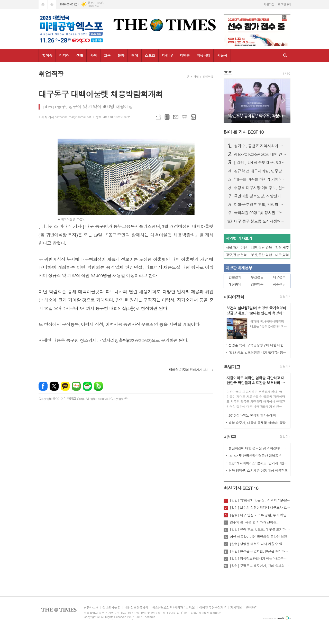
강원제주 (257, 284)
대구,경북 (282, 254)
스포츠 (150, 55)
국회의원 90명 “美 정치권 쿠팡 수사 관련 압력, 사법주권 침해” (260, 212)
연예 (134, 55)
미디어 (64, 55)
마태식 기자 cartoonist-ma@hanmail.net (65, 117)
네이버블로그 (76, 386)
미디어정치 (234, 297)
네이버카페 (87, 386)
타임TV (167, 55)
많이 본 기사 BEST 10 (243, 132)
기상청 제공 (93, 6)
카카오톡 (65, 386)
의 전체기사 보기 (189, 369)
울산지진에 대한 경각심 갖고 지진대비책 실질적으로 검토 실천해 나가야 (258, 448)
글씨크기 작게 (210, 117)
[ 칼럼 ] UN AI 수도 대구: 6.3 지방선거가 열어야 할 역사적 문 (260, 162)
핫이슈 (47, 55)
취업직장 (208, 76)
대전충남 (235, 284)
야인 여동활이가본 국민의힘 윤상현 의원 (258, 536)
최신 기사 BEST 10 (241, 488)
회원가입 (269, 4)
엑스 (54, 386)
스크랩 (193, 117)
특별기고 (232, 367)
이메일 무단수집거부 (212, 607)
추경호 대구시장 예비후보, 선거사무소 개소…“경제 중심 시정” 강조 (260, 187)
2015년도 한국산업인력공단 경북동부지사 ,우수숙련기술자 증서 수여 (258, 455)
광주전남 (279, 284)
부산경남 (257, 277)
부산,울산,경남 (261, 254)
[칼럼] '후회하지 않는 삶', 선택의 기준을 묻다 (260, 500)
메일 (175, 117)
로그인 (282, 4)
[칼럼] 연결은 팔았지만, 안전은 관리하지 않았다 (260, 551)
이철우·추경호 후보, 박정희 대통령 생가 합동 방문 (260, 204)
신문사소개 (91, 607)
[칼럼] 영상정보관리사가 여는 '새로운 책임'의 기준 (260, 558)
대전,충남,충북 (261, 247)
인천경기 (235, 277)
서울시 (222, 55)
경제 (196, 76)
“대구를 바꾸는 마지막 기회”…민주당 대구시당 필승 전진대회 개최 (260, 179)
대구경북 (279, 277)
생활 (79, 55)
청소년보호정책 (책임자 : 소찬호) (173, 607)
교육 (107, 55)
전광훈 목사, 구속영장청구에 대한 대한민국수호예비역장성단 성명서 (258, 345)
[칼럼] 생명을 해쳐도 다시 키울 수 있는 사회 (260, 544)
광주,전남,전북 (236, 254)
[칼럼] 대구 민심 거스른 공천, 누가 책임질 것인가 (260, 515)
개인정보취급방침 (136, 607)
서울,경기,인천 (236, 247)
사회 (93, 55)
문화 (120, 55)
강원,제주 (282, 247)
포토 (228, 73)
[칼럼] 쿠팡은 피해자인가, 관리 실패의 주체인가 (260, 565)
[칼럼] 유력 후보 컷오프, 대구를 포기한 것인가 (260, 529)
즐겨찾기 (52, 4)
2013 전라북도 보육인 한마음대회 (252, 415)
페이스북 (43, 386)
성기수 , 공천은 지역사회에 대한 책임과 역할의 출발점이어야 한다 (260, 145)
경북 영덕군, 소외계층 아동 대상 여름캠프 (258, 470)
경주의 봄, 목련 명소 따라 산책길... (254, 522)
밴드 (98, 386)
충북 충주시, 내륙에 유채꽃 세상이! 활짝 (257, 422)
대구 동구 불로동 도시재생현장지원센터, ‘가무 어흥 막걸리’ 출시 (260, 221)
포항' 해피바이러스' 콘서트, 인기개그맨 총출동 (258, 463)
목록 (167, 117)
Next (284, 100)
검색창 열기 (285, 55)
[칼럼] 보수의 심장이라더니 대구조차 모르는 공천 (260, 507)
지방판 (184, 55)
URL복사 (158, 117)
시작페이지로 (43, 4)
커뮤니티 (203, 55)
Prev (230, 100)
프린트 (184, 117)
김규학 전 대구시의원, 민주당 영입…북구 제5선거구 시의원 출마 (260, 171)
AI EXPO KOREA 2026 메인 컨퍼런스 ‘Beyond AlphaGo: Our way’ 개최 (260, 154)
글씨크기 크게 (202, 117)
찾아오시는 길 (111, 607)
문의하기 (252, 607)
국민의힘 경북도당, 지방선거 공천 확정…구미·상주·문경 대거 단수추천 (260, 196)
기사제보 (236, 607)
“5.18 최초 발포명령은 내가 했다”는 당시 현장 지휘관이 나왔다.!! (258, 352)
